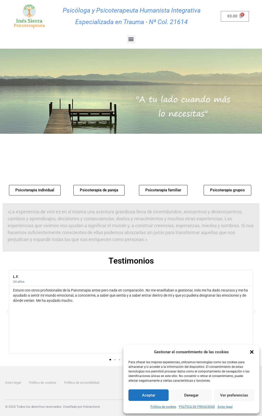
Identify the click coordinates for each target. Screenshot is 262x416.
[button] (251, 352)
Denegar (191, 395)
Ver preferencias (234, 395)
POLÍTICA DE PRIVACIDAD (197, 407)
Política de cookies (163, 407)
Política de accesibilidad (81, 382)
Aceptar (148, 395)
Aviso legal (225, 407)
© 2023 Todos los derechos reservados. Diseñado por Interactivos (52, 407)
